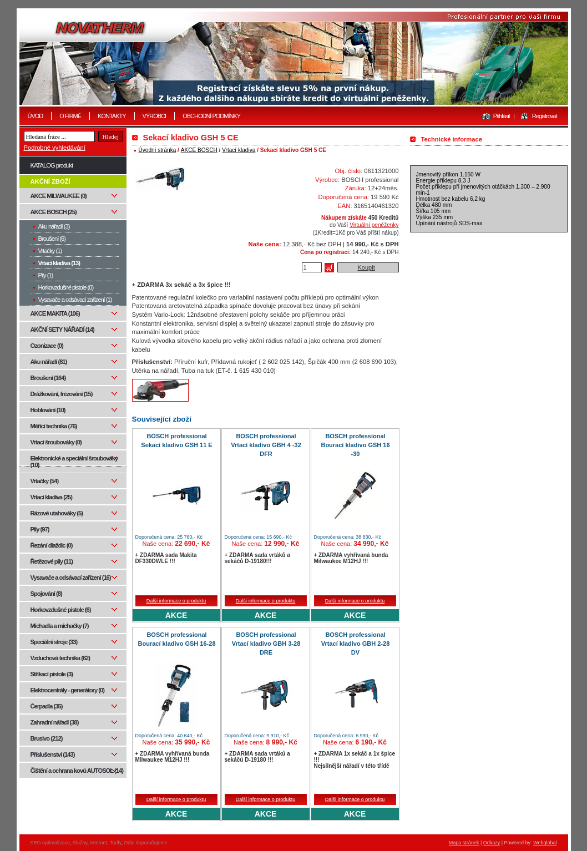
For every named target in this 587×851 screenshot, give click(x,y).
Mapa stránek (464, 842)
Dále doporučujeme (146, 842)
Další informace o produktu (176, 601)
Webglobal (544, 842)
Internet (98, 842)
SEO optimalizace (50, 842)
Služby (80, 842)
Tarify (116, 842)
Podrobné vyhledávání (54, 147)
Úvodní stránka (157, 150)
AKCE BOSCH (199, 150)
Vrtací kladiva (238, 150)
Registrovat (544, 116)
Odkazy (491, 842)
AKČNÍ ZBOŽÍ (50, 181)
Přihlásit (501, 116)
